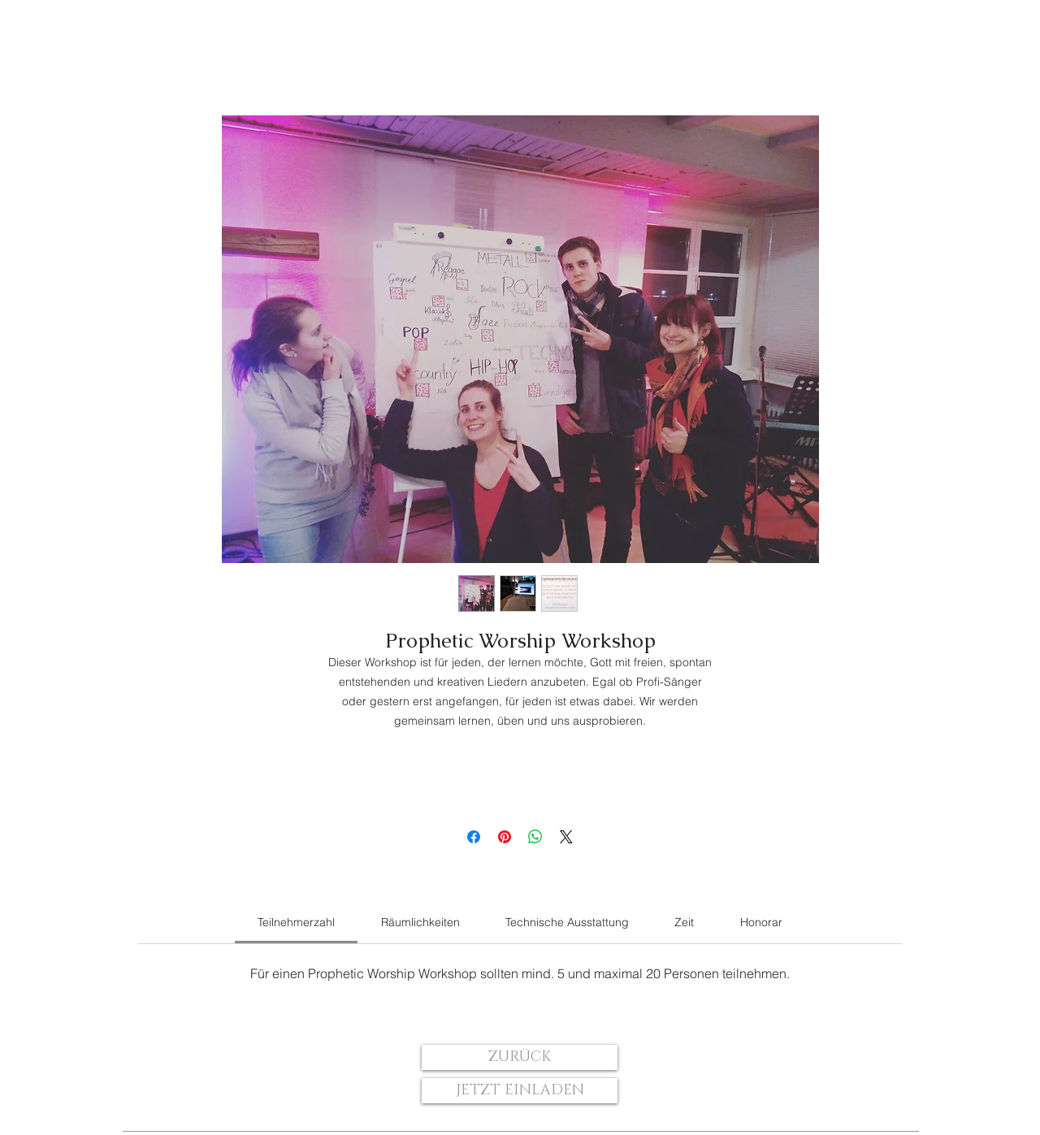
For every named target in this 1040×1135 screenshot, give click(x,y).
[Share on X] (566, 837)
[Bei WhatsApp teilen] (535, 837)
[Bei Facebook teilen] (473, 837)
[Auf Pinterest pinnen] (504, 837)
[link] (296, 922)
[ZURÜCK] (520, 1057)
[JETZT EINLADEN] (520, 1090)
